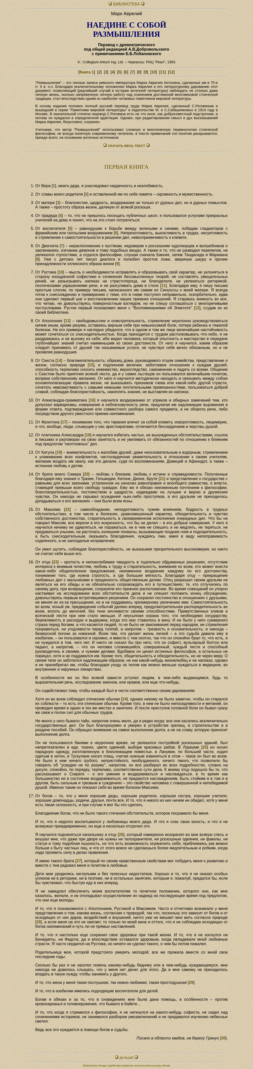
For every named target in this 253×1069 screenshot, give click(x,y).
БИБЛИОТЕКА (127, 4)
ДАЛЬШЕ (126, 1058)
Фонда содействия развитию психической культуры (130, 1065)
